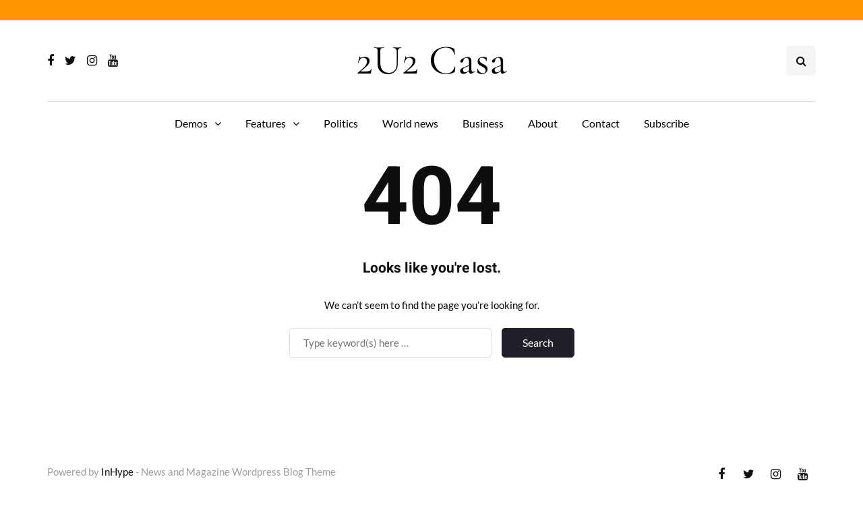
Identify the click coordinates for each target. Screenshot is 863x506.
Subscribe (666, 123)
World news (410, 123)
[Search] (390, 343)
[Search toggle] (801, 61)
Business (483, 123)
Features (265, 123)
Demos (191, 123)
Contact (601, 123)
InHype (117, 472)
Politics (341, 123)
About (543, 123)
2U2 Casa (431, 60)
